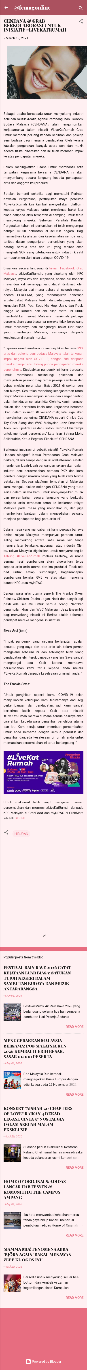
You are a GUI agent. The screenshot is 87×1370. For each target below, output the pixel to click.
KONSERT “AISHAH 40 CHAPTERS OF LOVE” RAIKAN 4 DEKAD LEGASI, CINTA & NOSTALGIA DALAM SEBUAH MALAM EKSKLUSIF (38, 1119)
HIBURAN (21, 834)
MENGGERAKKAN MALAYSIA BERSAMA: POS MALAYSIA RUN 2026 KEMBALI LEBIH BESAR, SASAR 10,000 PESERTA (35, 1048)
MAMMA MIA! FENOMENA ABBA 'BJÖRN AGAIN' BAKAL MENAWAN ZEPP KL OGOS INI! (37, 1254)
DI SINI (20, 818)
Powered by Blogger (43, 1362)
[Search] (80, 9)
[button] (80, 22)
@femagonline (32, 7)
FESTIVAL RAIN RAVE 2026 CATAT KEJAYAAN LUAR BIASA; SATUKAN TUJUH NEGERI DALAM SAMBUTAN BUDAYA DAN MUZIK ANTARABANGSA (37, 978)
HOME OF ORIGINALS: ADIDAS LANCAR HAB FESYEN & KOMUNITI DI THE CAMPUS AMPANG (35, 1189)
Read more (74, 1027)
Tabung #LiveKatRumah (22, 556)
